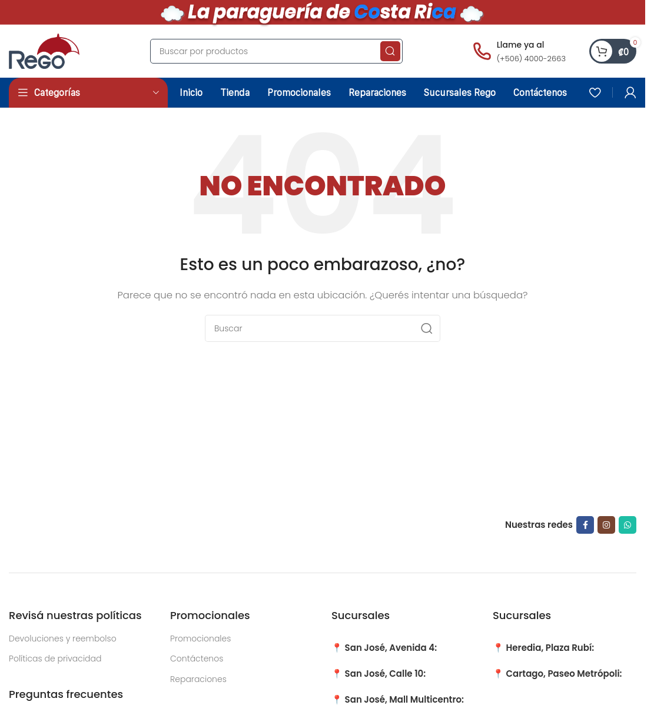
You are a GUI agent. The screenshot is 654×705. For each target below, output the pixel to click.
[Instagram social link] (606, 525)
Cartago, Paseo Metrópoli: (564, 673)
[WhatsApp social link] (627, 525)
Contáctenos (196, 658)
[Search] (276, 51)
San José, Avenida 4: (391, 647)
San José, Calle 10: (385, 673)
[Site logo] (44, 50)
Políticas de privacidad (55, 658)
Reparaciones (198, 679)
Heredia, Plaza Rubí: (550, 647)
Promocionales (200, 638)
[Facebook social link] (585, 525)
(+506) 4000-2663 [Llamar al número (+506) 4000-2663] (531, 58)
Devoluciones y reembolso (63, 638)
